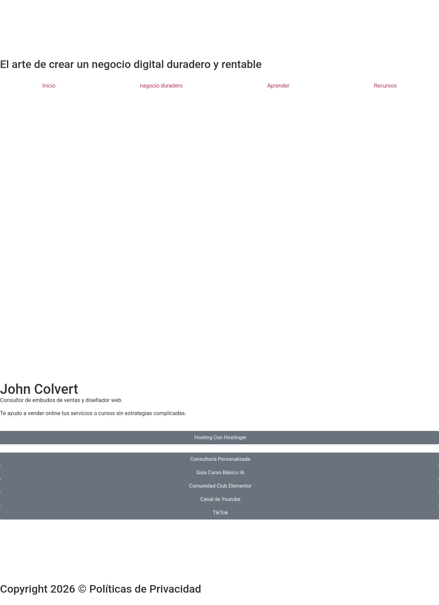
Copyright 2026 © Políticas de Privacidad (100, 588)
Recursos (385, 85)
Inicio (48, 85)
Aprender (278, 85)
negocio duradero (161, 85)
